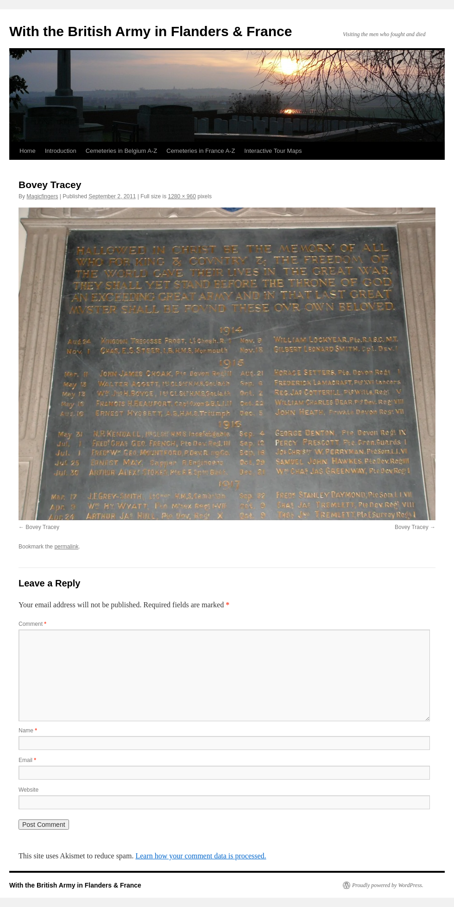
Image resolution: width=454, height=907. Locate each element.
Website (28, 790)
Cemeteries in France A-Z (200, 150)
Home (27, 150)
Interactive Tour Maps (273, 150)
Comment (32, 624)
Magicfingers (42, 196)
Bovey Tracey (42, 527)
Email (27, 760)
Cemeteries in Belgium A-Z (122, 150)
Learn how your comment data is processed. (200, 856)
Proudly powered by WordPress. (387, 885)
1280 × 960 (182, 196)
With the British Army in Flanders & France (150, 31)
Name (28, 730)
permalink (66, 546)
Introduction (60, 150)
